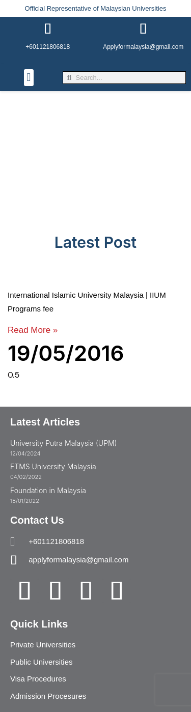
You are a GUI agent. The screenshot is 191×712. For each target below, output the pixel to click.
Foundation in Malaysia (48, 490)
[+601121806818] (48, 29)
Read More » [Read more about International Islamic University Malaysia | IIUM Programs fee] (33, 330)
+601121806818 (47, 46)
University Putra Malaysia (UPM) (63, 443)
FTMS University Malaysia (53, 466)
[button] (29, 77)
